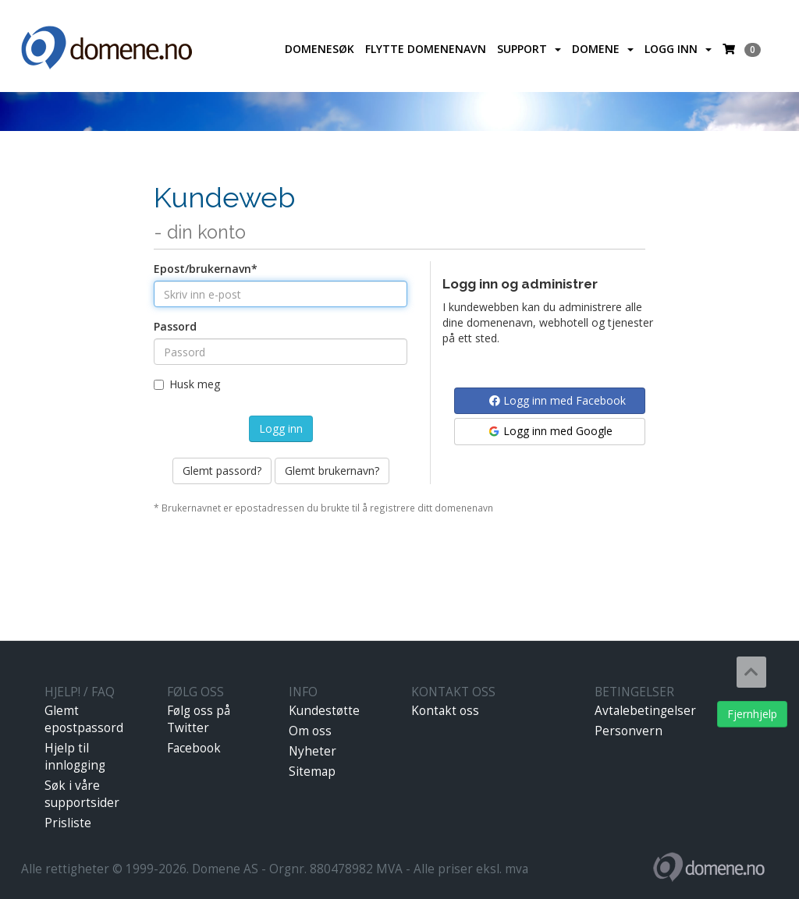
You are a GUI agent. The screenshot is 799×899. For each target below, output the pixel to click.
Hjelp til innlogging (74, 756)
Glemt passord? (222, 470)
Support (529, 48)
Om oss (310, 731)
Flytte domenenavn (425, 48)
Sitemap (312, 771)
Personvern (628, 731)
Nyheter (312, 751)
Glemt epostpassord (83, 719)
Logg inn (678, 48)
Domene (603, 48)
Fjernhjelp (752, 713)
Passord (175, 326)
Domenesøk (319, 48)
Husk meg (187, 384)
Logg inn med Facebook (557, 400)
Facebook (194, 748)
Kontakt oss (445, 711)
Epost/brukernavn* (205, 268)
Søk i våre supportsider (81, 794)
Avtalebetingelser (645, 711)
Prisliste (67, 823)
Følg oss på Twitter (198, 719)
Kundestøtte (324, 711)
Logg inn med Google (550, 430)
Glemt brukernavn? (332, 470)
